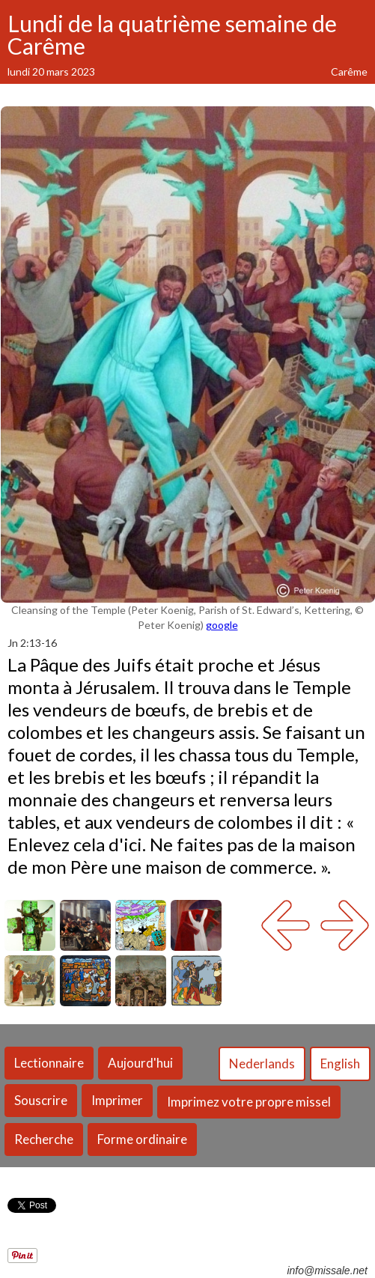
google (222, 624)
